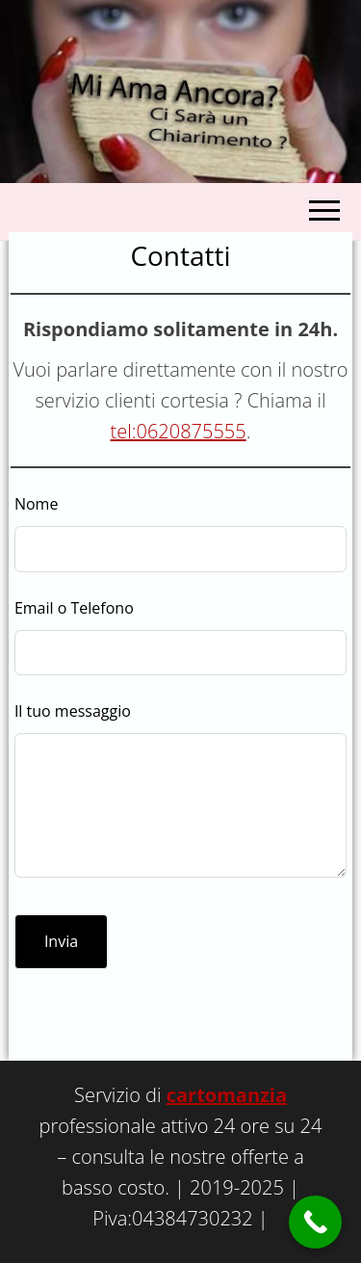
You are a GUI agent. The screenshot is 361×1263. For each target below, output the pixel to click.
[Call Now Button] (315, 1222)
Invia (61, 941)
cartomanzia (227, 1095)
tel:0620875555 (178, 431)
